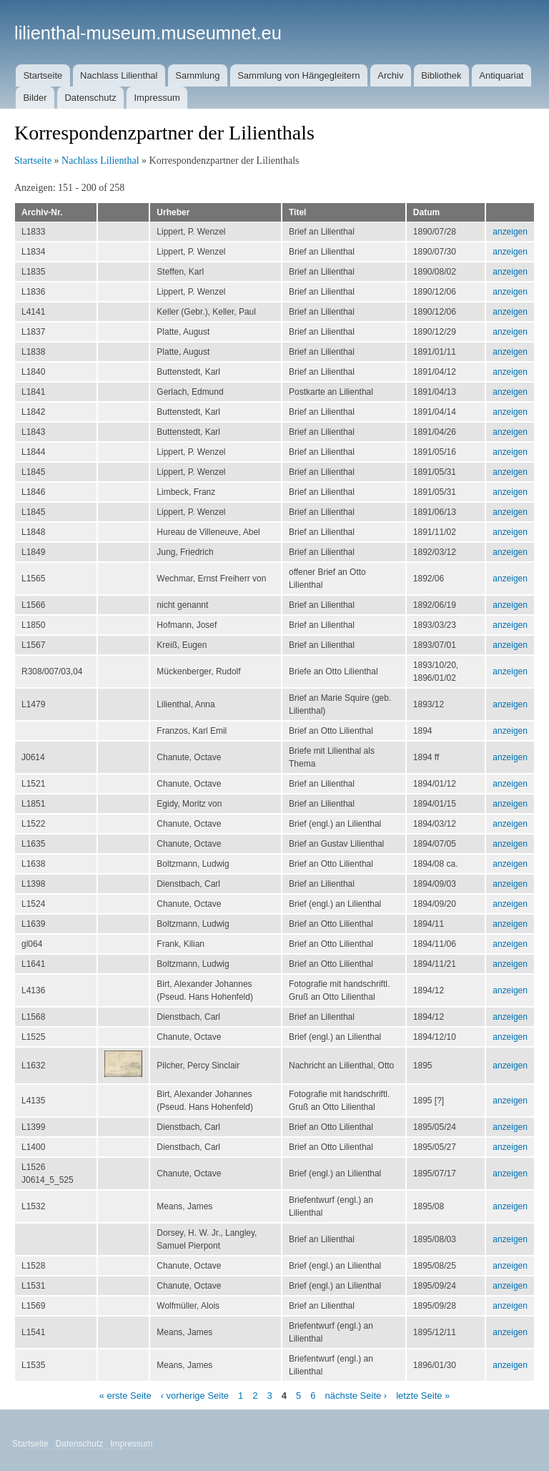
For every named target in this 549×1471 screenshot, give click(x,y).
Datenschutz (90, 97)
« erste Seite (125, 1395)
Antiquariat (501, 75)
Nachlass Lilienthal (118, 75)
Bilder (34, 97)
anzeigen (510, 232)
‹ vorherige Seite (195, 1395)
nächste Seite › (356, 1395)
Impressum (156, 97)
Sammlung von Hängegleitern (298, 75)
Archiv (390, 75)
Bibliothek (441, 75)
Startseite (42, 75)
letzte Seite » (423, 1395)
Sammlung (197, 75)
